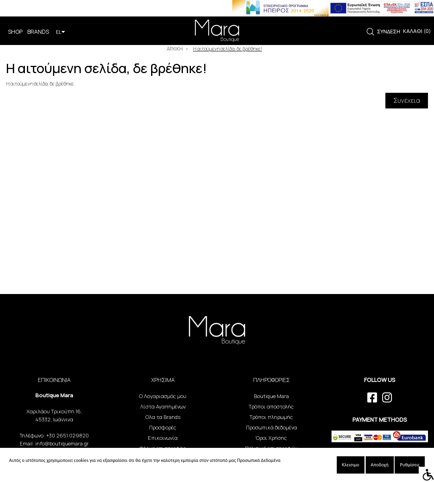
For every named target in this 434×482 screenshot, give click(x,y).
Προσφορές (162, 427)
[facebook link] (372, 397)
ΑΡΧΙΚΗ (175, 48)
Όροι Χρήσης (271, 437)
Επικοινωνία (163, 437)
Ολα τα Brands (162, 417)
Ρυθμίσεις (410, 465)
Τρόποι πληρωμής (271, 417)
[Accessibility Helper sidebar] (426, 474)
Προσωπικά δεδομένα (271, 427)
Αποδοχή (380, 465)
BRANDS (38, 31)
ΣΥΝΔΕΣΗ (388, 31)
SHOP (15, 31)
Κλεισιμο (350, 465)
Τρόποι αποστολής (271, 406)
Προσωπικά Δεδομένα (258, 460)
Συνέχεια (406, 100)
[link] (370, 32)
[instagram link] (387, 397)
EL (60, 32)
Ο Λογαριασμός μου (162, 396)
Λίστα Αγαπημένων (163, 406)
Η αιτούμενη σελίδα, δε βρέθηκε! (227, 48)
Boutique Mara (271, 396)
